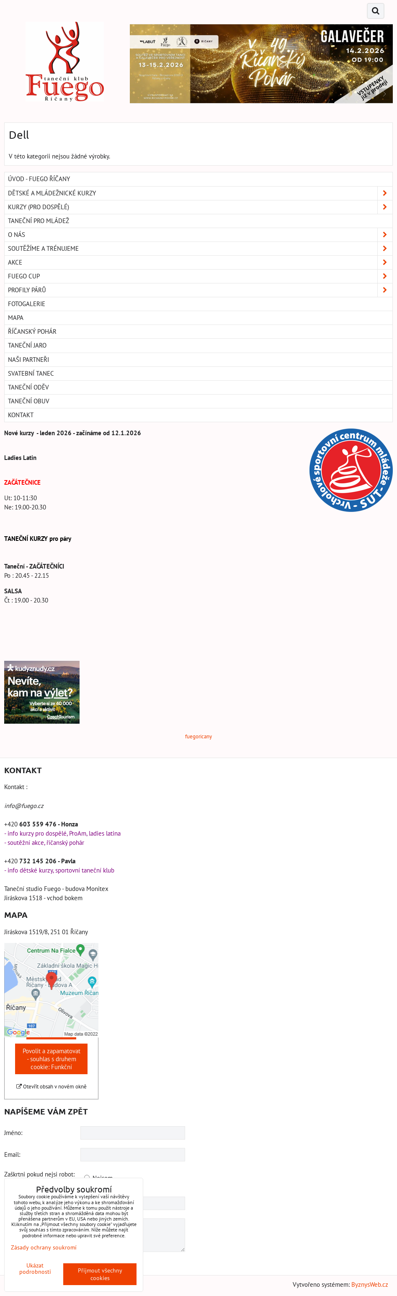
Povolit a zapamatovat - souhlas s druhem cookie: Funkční (51, 1059)
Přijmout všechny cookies (100, 1274)
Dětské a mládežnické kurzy (200, 193)
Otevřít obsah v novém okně (51, 1086)
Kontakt (21, 415)
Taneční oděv (28, 387)
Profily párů (200, 290)
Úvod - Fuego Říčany (39, 179)
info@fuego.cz (24, 806)
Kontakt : (15, 787)
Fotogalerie (26, 304)
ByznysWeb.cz (369, 1284)
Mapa (15, 318)
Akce (200, 262)
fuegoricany (198, 736)
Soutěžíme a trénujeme (200, 248)
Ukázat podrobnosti (35, 1268)
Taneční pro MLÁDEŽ (38, 221)
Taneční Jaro (27, 345)
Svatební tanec (31, 373)
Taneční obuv (28, 401)
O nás (200, 235)
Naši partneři (28, 360)
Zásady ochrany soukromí (44, 1247)
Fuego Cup (200, 276)
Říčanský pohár (32, 331)
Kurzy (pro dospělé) (200, 207)
